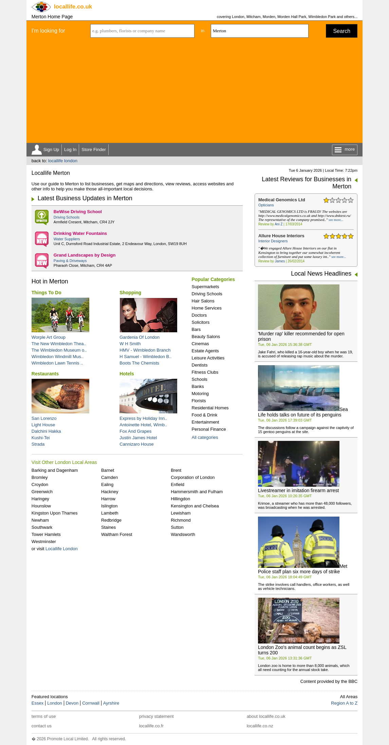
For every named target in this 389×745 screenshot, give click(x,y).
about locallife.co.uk (266, 716)
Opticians (266, 205)
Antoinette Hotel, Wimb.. (143, 424)
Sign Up (51, 149)
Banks (198, 386)
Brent (176, 470)
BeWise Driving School (78, 211)
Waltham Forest (116, 534)
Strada (38, 444)
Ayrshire (111, 703)
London (54, 703)
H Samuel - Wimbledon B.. (145, 356)
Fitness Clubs (205, 372)
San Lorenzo (44, 418)
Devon (72, 703)
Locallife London (61, 548)
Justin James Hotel (138, 437)
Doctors (199, 315)
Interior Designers (273, 241)
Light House (43, 424)
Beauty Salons (206, 336)
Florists (199, 400)
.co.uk (73, 6)
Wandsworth (183, 534)
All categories (205, 437)
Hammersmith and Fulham (197, 491)
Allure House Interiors (281, 235)
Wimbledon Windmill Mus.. (58, 356)
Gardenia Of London (139, 337)
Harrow (108, 498)
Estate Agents (205, 350)
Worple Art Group (49, 337)
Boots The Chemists (139, 363)
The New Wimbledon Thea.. (59, 343)
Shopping (130, 292)
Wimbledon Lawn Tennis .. (57, 363)
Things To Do (46, 292)
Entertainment (205, 422)
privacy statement (156, 716)
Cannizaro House (136, 444)
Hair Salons (203, 300)
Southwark (42, 527)
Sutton (177, 527)
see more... (336, 220)
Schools (199, 379)
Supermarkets (205, 286)
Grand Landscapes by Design (85, 255)
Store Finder (93, 149)
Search (341, 31)
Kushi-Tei (41, 437)
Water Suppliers (67, 239)
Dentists (200, 365)
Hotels (126, 373)
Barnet (107, 470)
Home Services (207, 308)
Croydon (40, 484)
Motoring (200, 393)
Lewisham (181, 513)
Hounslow (41, 505)
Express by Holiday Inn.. (143, 418)
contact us (42, 725)
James (280, 261)
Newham (40, 520)
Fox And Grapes (135, 431)
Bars (196, 329)
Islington (109, 505)
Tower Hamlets (46, 534)
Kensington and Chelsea (195, 505)
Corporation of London (193, 477)
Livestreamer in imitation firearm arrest (298, 490)
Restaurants (45, 373)
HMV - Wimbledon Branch (144, 350)
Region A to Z (344, 703)
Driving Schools (66, 217)
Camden (109, 477)
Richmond (181, 520)
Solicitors (201, 322)
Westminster (44, 541)
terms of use (44, 716)
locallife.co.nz (260, 725)
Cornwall (90, 703)
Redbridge (111, 520)
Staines (108, 527)
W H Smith (130, 343)
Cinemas (200, 343)
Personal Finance (209, 429)
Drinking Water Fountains (80, 233)
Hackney (109, 491)
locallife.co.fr (151, 725)
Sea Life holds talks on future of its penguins (303, 412)
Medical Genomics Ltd (281, 199)
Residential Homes (210, 407)
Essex (37, 703)
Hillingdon (180, 498)
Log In (70, 149)
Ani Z (278, 224)
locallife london (62, 160)
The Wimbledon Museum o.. (59, 350)
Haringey (40, 498)
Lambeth (109, 513)
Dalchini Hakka (46, 431)
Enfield (177, 484)
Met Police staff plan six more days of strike (302, 568)
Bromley (40, 477)
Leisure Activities (208, 357)
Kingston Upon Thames (55, 513)
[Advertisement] (194, 91)
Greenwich (42, 491)
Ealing (107, 484)
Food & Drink (205, 414)
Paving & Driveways (70, 261)
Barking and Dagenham (55, 470)
